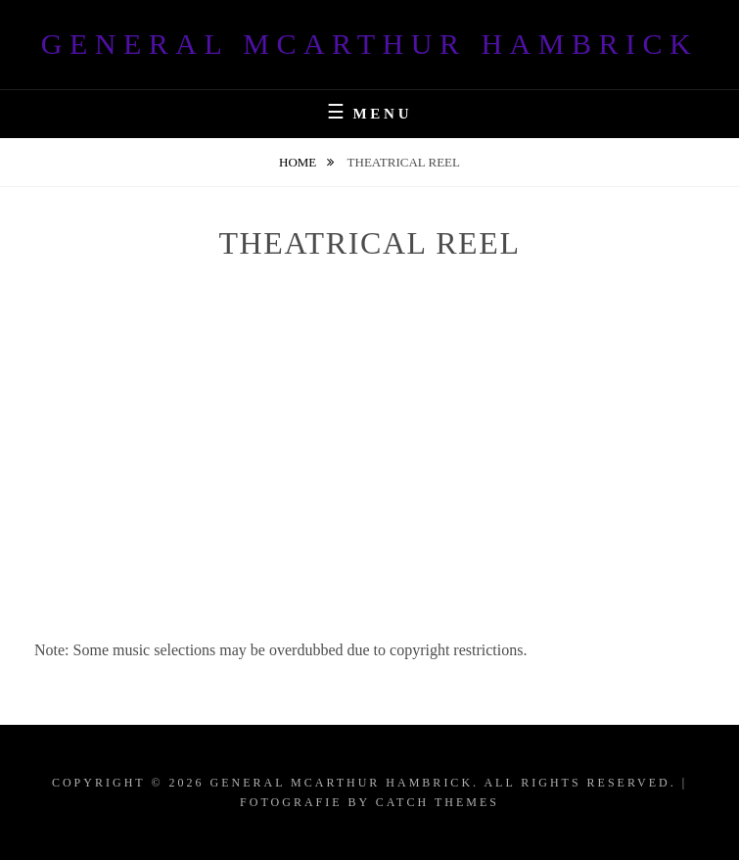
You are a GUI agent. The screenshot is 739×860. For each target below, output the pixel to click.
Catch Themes (437, 802)
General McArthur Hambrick (369, 43)
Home (299, 162)
